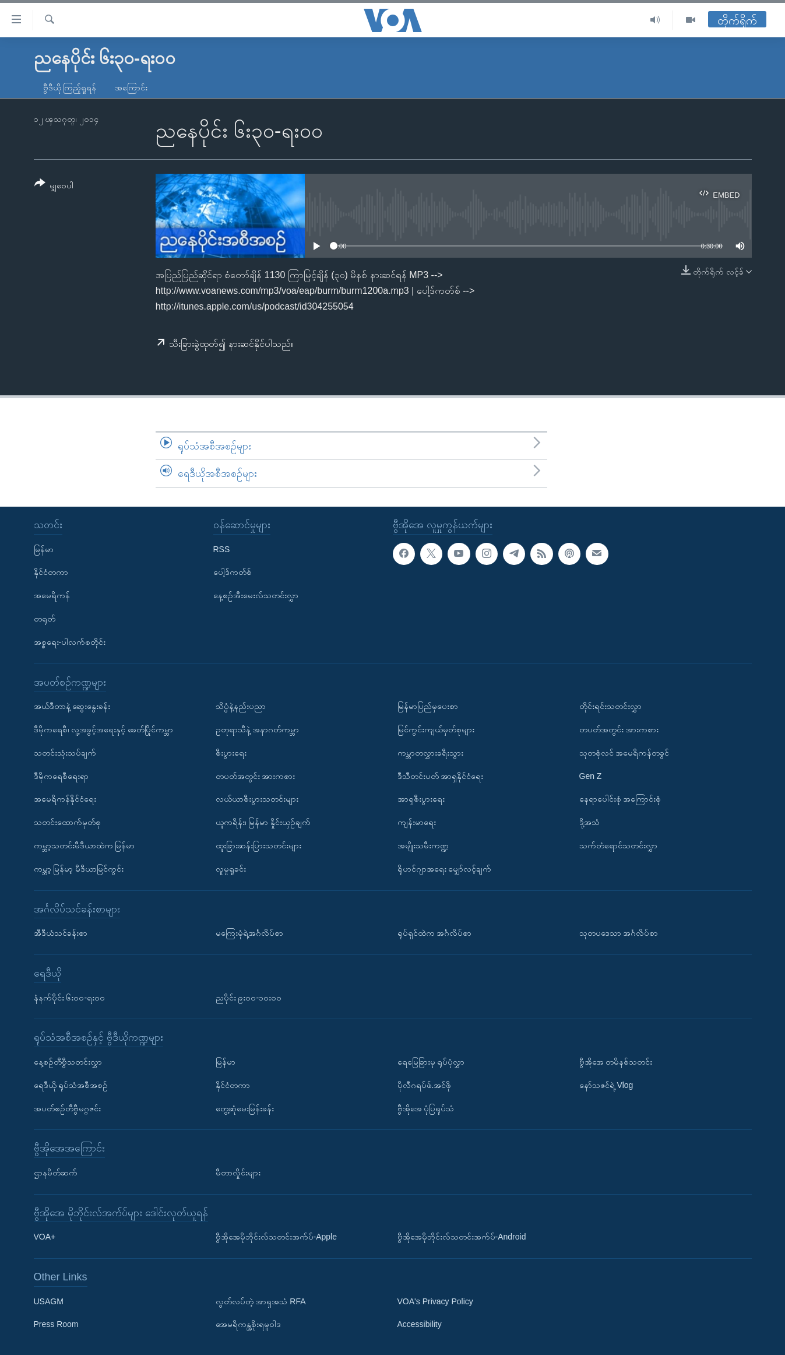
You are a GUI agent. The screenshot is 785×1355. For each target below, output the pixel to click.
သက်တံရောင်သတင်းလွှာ (618, 845)
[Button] (54, 186)
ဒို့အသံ (589, 822)
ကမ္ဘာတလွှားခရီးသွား (430, 752)
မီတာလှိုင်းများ (238, 1172)
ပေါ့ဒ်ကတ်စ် (232, 572)
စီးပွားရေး (231, 752)
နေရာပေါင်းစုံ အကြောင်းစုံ (620, 798)
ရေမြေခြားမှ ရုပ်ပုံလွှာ (431, 1061)
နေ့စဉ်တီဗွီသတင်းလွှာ (68, 1061)
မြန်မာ (44, 549)
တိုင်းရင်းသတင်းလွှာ (610, 706)
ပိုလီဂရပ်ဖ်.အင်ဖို (424, 1085)
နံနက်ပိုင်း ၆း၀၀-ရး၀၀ (69, 997)
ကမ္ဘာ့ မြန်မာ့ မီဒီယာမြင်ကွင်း (79, 868)
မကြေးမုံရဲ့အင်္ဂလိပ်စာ (249, 933)
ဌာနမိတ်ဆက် (56, 1172)
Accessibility (419, 1324)
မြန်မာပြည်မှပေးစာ (427, 706)
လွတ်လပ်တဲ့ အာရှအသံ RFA (261, 1301)
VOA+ (45, 1236)
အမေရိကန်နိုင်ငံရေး (65, 798)
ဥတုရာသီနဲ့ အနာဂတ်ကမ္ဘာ (258, 729)
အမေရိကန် (52, 595)
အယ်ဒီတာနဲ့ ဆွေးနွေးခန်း (72, 706)
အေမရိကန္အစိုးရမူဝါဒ (248, 1324)
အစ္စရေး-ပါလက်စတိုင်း (70, 642)
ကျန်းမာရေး (416, 822)
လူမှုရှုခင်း (231, 868)
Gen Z (590, 776)
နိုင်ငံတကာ (51, 572)
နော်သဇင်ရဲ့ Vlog (606, 1085)
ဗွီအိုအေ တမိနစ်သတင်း (616, 1061)
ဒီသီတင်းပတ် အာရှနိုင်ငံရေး (440, 776)
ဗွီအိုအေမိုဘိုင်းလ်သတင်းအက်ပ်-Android (461, 1236)
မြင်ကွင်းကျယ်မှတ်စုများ (435, 729)
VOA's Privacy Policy (435, 1301)
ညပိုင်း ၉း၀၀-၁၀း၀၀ (249, 997)
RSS (221, 549)
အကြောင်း (131, 87)
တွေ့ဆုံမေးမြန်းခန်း (245, 1108)
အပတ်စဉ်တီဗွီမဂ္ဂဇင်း (67, 1108)
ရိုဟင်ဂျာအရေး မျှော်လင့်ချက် (444, 868)
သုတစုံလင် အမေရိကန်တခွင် (624, 752)
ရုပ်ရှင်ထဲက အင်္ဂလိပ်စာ (434, 933)
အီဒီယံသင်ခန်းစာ (60, 933)
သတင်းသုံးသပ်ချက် (65, 752)
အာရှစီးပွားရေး (421, 798)
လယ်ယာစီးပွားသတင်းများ (257, 798)
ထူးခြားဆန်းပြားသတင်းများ (258, 845)
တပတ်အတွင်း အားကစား (255, 776)
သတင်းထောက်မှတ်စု (67, 822)
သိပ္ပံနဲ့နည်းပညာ (241, 706)
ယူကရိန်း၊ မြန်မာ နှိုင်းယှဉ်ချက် (263, 822)
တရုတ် (44, 618)
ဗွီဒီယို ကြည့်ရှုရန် (70, 87)
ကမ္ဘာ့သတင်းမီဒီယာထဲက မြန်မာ (84, 845)
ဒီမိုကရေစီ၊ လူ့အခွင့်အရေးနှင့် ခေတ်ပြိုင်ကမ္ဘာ (104, 729)
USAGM (49, 1301)
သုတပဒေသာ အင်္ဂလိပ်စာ (619, 933)
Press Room (56, 1324)
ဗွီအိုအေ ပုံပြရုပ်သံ (426, 1108)
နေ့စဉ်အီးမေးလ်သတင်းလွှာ (255, 595)
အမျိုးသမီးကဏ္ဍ (423, 845)
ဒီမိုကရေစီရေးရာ (61, 776)
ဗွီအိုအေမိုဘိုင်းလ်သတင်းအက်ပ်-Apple (276, 1236)
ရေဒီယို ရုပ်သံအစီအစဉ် (71, 1085)
